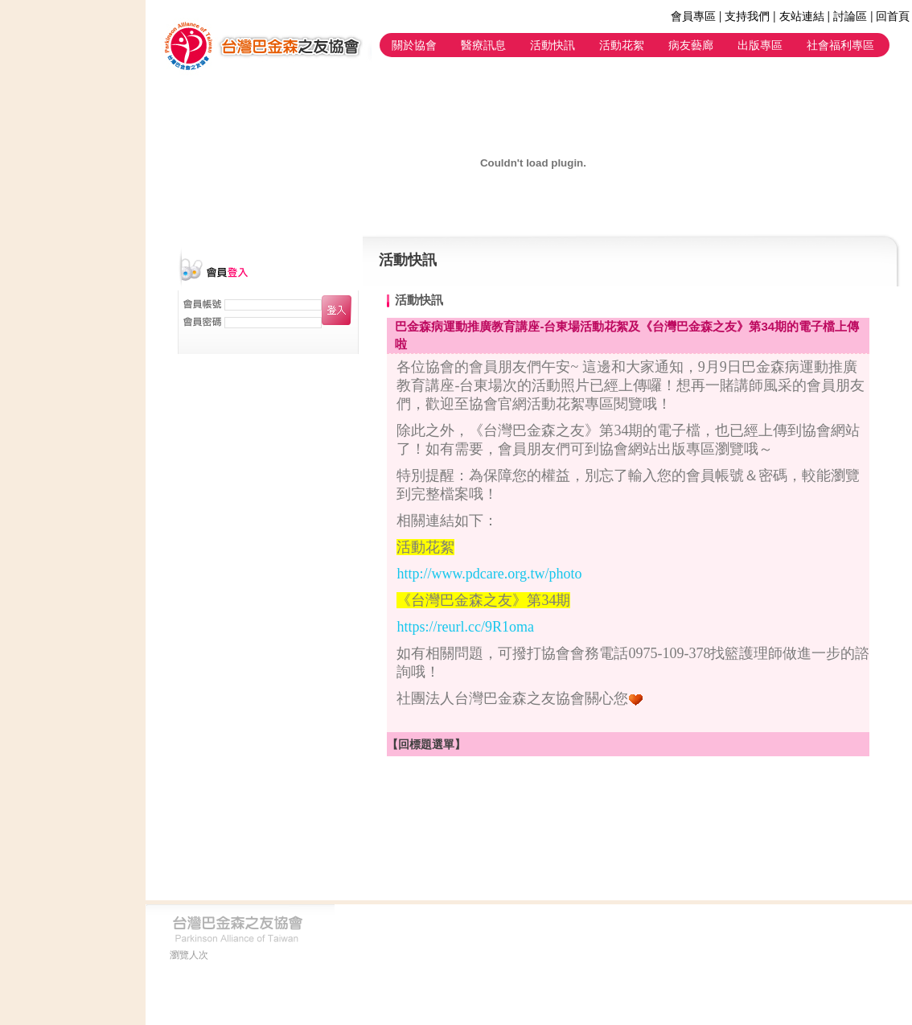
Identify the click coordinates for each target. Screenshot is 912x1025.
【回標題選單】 (426, 744)
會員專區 (693, 16)
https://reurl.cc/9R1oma (464, 627)
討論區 (850, 16)
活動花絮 (621, 45)
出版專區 (760, 45)
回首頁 (893, 16)
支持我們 (747, 16)
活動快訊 (552, 45)
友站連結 (801, 16)
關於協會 (414, 45)
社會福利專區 (840, 45)
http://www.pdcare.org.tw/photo (488, 574)
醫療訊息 (483, 45)
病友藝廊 (690, 45)
